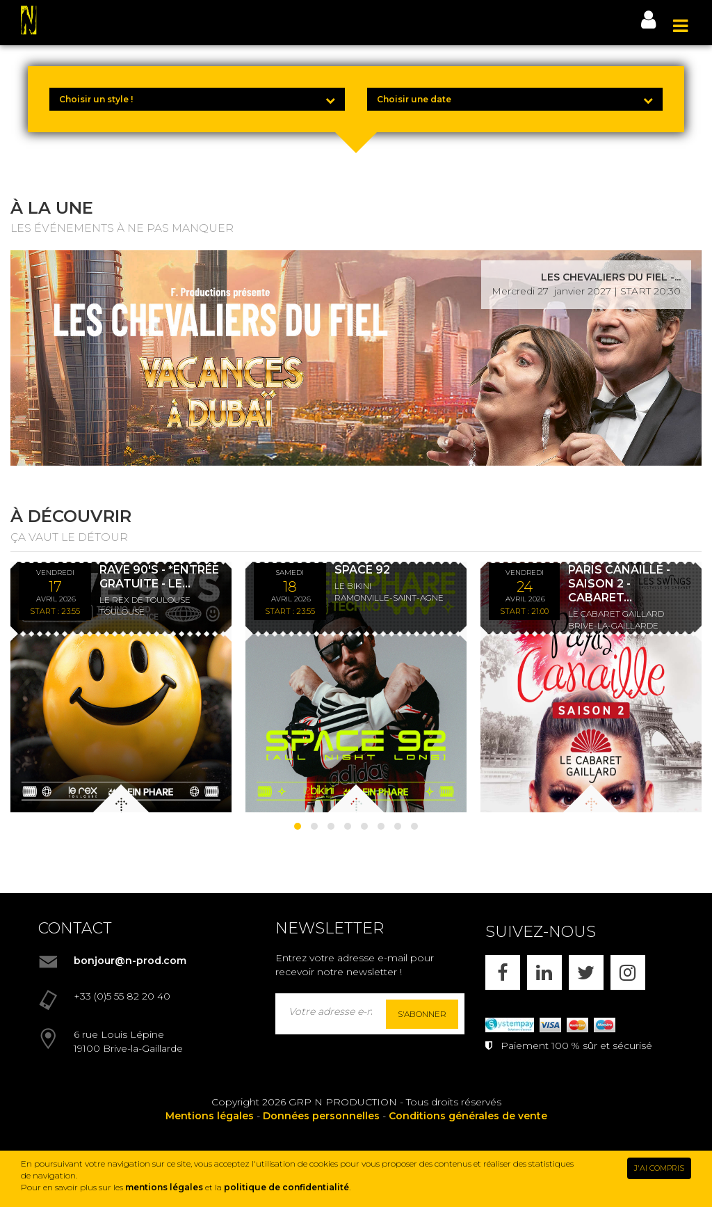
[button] (297, 826)
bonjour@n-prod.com (130, 960)
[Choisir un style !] (197, 99)
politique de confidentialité (286, 1187)
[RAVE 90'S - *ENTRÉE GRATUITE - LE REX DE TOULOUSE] (121, 687)
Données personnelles (321, 1116)
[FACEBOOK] (502, 972)
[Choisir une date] (514, 99)
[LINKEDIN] (544, 972)
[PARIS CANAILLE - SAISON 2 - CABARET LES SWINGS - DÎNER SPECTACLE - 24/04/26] (591, 687)
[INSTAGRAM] (627, 972)
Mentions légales (209, 1116)
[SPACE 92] (356, 687)
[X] (586, 972)
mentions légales (164, 1187)
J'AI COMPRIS (659, 1168)
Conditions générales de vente (468, 1116)
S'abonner (422, 1014)
